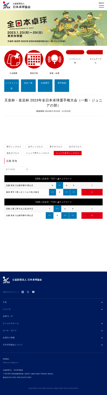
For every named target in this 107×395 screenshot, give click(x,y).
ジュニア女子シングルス (67, 153)
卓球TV (7, 316)
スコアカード (65, 179)
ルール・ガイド (10, 330)
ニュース (7, 309)
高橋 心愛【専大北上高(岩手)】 (20, 209)
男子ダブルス (56, 147)
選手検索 (62, 83)
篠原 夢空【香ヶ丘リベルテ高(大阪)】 (23, 192)
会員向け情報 (9, 338)
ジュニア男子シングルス (37, 153)
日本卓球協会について (13, 345)
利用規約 (6, 359)
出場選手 (45, 83)
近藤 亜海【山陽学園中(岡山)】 (20, 185)
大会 (5, 302)
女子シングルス (35, 147)
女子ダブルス (75, 147)
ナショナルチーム (11, 323)
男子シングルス (14, 147)
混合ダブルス (13, 153)
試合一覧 (28, 83)
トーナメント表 (11, 85)
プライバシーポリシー (10, 362)
